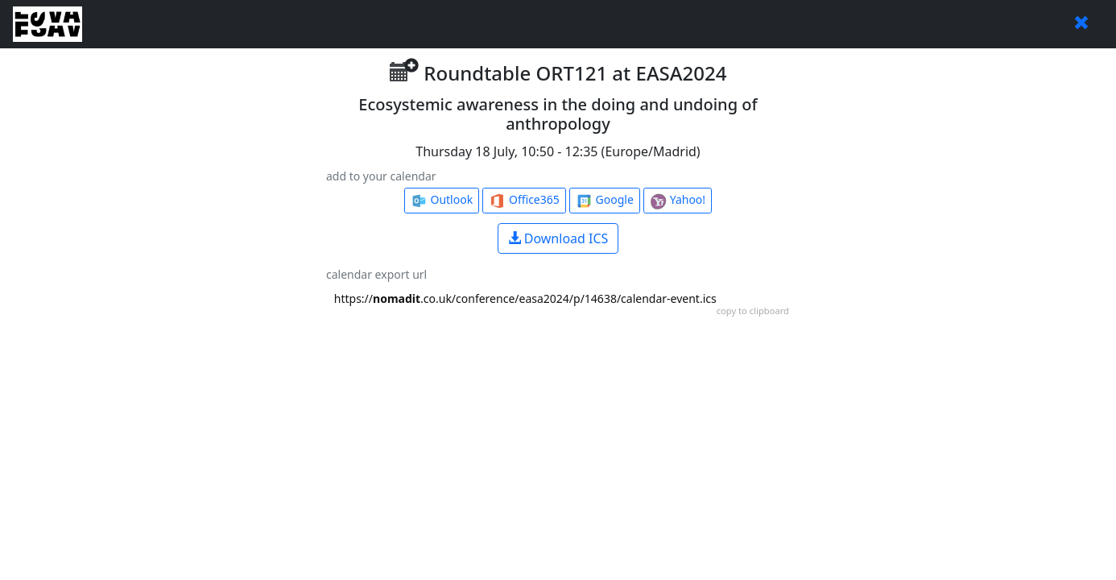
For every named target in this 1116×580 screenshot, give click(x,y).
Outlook (442, 200)
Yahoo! (677, 200)
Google (605, 200)
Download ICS (558, 238)
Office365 (524, 200)
